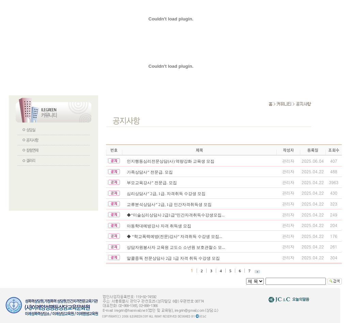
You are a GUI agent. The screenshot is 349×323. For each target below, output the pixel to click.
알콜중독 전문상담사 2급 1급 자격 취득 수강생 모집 (173, 258)
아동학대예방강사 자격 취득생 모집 (159, 226)
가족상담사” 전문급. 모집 (149, 172)
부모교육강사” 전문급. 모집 (152, 182)
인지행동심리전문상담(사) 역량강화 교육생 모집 (170, 161)
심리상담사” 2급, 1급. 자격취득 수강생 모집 (166, 193)
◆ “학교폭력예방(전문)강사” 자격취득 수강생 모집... (174, 236)
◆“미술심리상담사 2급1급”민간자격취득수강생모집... (176, 215)
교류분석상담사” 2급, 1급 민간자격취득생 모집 (169, 204)
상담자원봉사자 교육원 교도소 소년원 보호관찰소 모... (176, 247)
